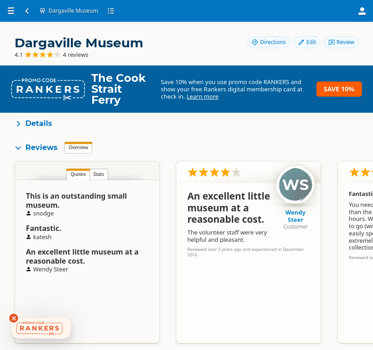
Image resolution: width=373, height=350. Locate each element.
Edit (307, 42)
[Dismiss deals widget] (13, 318)
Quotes (78, 174)
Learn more (202, 96)
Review (341, 42)
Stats (98, 174)
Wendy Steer (295, 216)
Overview (78, 147)
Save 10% (339, 89)
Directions (268, 42)
